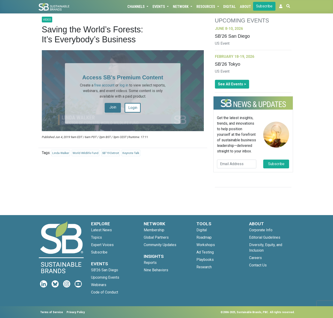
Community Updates (160, 245)
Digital (229, 6)
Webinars (98, 285)
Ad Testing (205, 252)
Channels (136, 6)
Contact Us (258, 265)
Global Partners (156, 237)
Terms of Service (51, 312)
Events (159, 6)
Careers (255, 258)
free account (104, 85)
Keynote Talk (130, 153)
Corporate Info (260, 230)
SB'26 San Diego (104, 270)
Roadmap (204, 237)
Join (112, 107)
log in (123, 85)
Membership (154, 230)
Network (181, 6)
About (245, 6)
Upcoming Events (105, 277)
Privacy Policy (76, 312)
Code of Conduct (104, 292)
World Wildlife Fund (85, 153)
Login (132, 107)
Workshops (205, 245)
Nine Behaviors (156, 270)
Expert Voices (102, 245)
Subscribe (264, 6)
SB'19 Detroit (110, 153)
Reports (150, 262)
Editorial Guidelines (264, 237)
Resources (206, 6)
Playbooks (205, 259)
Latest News (101, 230)
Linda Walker (60, 153)
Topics (96, 237)
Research (204, 267)
